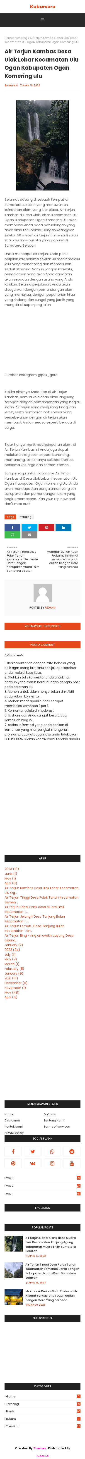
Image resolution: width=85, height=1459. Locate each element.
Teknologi (43, 1404)
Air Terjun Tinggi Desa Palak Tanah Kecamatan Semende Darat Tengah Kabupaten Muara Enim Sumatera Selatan (52, 1271)
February (14, 968)
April (11, 883)
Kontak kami (14, 1126)
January (14, 945)
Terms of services (57, 1126)
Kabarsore (42, 6)
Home (9, 38)
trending (21, 38)
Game (43, 1396)
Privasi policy (14, 1133)
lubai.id (42, 1456)
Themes (39, 1448)
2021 (11, 978)
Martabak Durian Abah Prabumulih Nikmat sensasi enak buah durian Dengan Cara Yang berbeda (51, 1295)
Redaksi (12, 85)
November (15, 987)
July (10, 954)
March (12, 964)
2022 (12, 949)
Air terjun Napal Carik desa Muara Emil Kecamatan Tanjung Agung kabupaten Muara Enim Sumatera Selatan (50, 1244)
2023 (12, 869)
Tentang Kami (54, 1120)
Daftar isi (50, 1114)
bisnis (43, 1411)
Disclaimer (12, 1120)
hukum (43, 1419)
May (10, 878)
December (16, 983)
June (11, 873)
